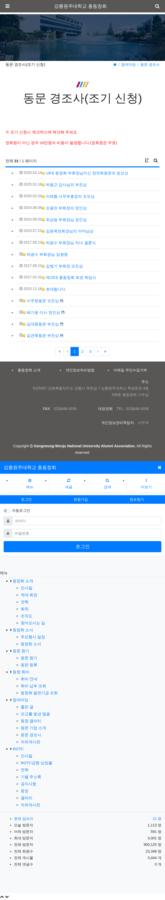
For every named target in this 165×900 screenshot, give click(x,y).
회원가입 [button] (81, 499)
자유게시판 (30, 742)
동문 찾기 (21, 651)
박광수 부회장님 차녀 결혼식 (69, 242)
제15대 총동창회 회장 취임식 (69, 277)
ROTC (18, 749)
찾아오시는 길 (33, 623)
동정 (24, 791)
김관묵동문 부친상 (41, 335)
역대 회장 (29, 595)
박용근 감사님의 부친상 (64, 184)
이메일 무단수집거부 (130, 370)
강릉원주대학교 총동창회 (80, 6)
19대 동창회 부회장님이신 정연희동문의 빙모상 (85, 173)
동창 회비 (21, 672)
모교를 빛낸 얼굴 (35, 714)
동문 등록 (29, 665)
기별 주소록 (31, 777)
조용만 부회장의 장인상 (64, 208)
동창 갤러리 (31, 721)
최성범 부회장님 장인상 (64, 219)
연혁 (24, 602)
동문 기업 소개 (33, 728)
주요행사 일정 (33, 637)
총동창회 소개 (29, 370)
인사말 (26, 588)
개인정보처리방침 (80, 370)
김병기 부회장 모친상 (62, 266)
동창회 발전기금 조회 (39, 693)
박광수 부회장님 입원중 (45, 254)
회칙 (24, 609)
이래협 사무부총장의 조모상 (68, 196)
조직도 (26, 616)
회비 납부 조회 (33, 686)
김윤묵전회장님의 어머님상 (68, 231)
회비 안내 (29, 679)
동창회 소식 (23, 630)
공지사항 (28, 784)
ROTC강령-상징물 (37, 763)
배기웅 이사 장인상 (41, 312)
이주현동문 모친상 (41, 301)
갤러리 (26, 798)
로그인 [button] (26, 499)
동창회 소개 (23, 581)
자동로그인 (21, 510)
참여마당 (128, 64)
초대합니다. (54, 289)
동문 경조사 (150, 64)
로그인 (83, 546)
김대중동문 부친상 (41, 324)
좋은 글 (27, 707)
